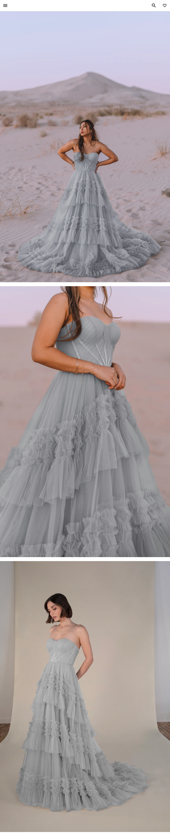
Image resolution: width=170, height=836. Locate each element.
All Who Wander (84, 5)
